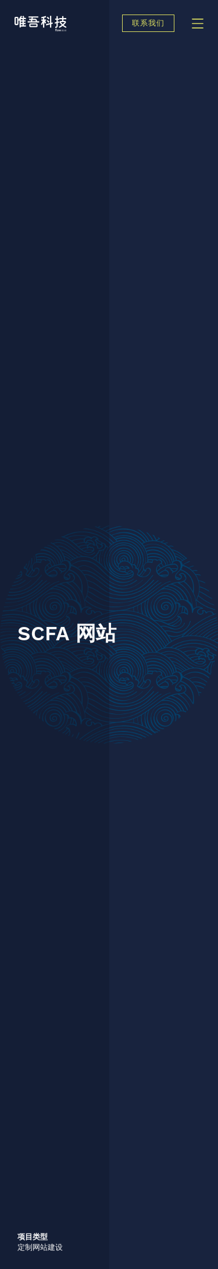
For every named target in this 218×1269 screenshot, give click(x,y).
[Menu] (197, 23)
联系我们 (148, 23)
